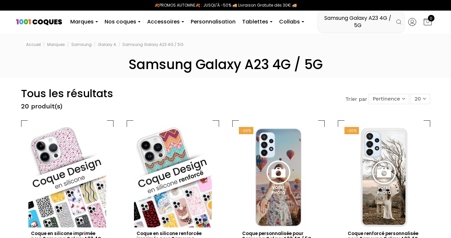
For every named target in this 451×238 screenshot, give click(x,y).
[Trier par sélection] (387, 99)
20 (420, 99)
